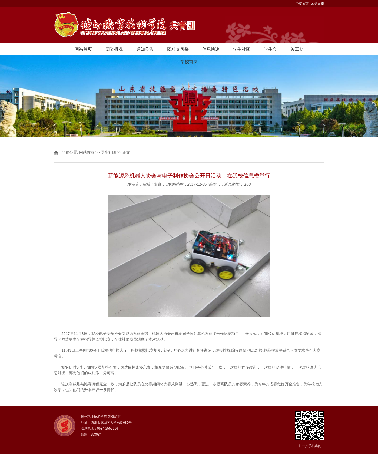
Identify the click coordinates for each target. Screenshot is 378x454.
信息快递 (211, 49)
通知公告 (145, 49)
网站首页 (83, 49)
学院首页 (302, 4)
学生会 (270, 49)
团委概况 (114, 49)
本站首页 (317, 4)
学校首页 (189, 61)
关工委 (296, 49)
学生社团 (241, 49)
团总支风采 (178, 49)
